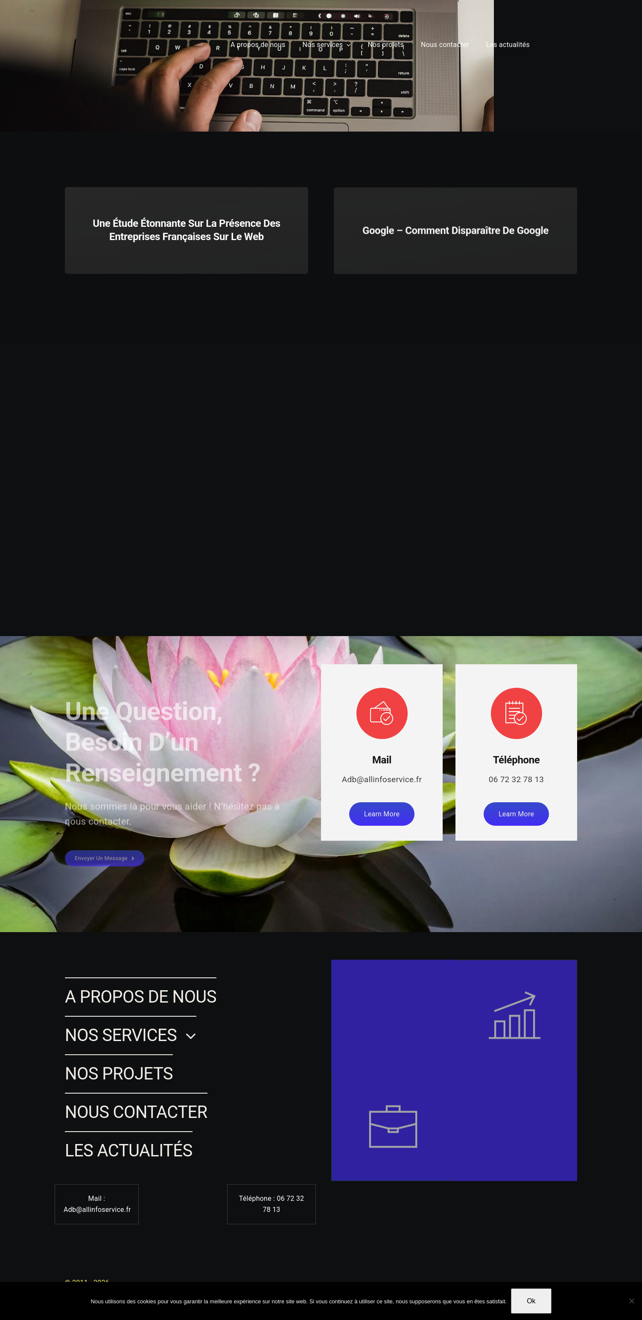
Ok (531, 1301)
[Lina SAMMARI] (33, 31)
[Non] (631, 1301)
